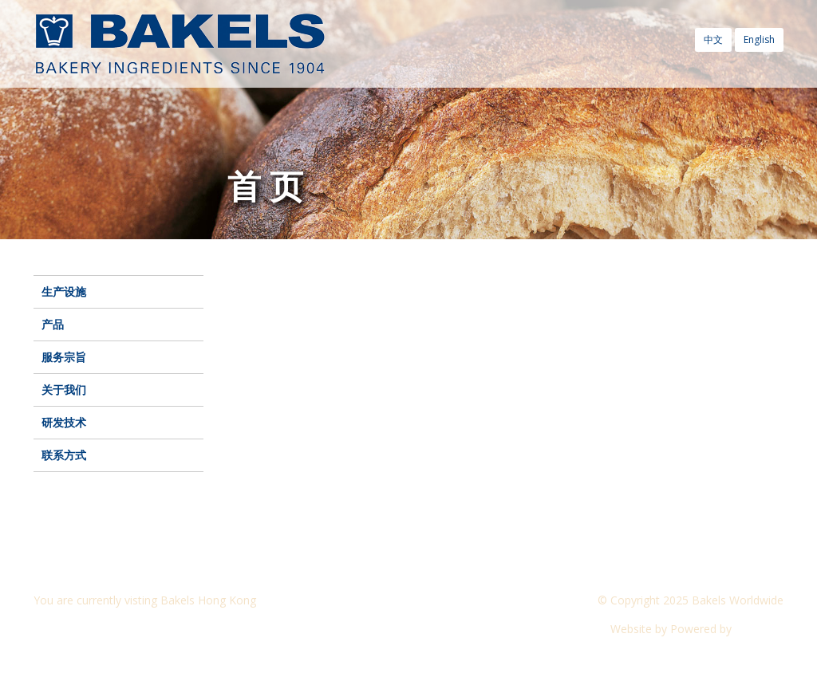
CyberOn (759, 628)
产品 (52, 324)
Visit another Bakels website (116, 628)
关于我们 (63, 389)
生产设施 (63, 291)
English (759, 39)
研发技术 (63, 422)
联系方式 (63, 454)
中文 (713, 39)
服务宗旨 (63, 356)
